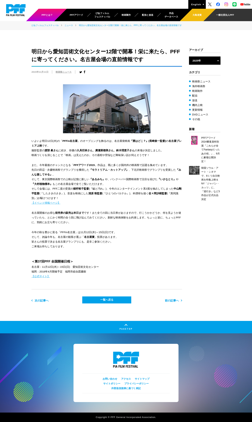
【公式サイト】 (40, 276)
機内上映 (197, 105)
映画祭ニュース (64, 72)
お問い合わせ (110, 378)
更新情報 (197, 109)
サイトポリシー (111, 383)
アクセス (126, 378)
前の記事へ (172, 300)
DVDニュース (200, 114)
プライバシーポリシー (136, 383)
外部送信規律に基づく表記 (126, 388)
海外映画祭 (198, 86)
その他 (196, 119)
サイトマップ (142, 378)
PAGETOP (126, 328)
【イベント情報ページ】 (45, 202)
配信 (194, 95)
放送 (194, 100)
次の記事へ (42, 300)
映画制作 (197, 90)
